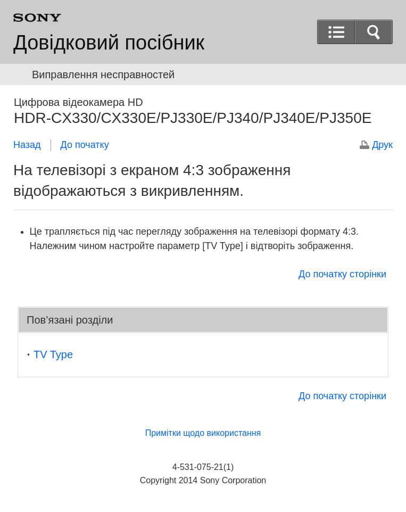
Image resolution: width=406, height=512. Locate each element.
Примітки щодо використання (203, 432)
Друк (382, 144)
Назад (27, 144)
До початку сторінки (342, 274)
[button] (373, 32)
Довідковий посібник (108, 42)
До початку (85, 144)
